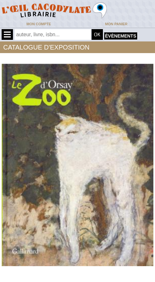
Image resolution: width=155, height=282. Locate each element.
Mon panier (116, 24)
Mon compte (39, 24)
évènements (120, 36)
